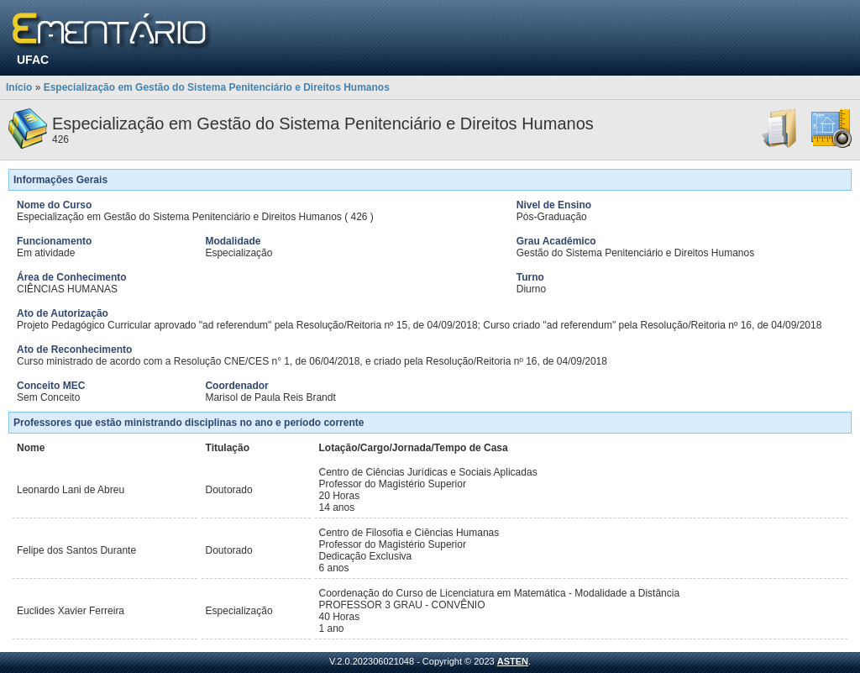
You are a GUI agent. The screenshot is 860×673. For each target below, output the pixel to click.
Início (19, 87)
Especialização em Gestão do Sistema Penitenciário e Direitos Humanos (217, 87)
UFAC (33, 59)
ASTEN (512, 661)
